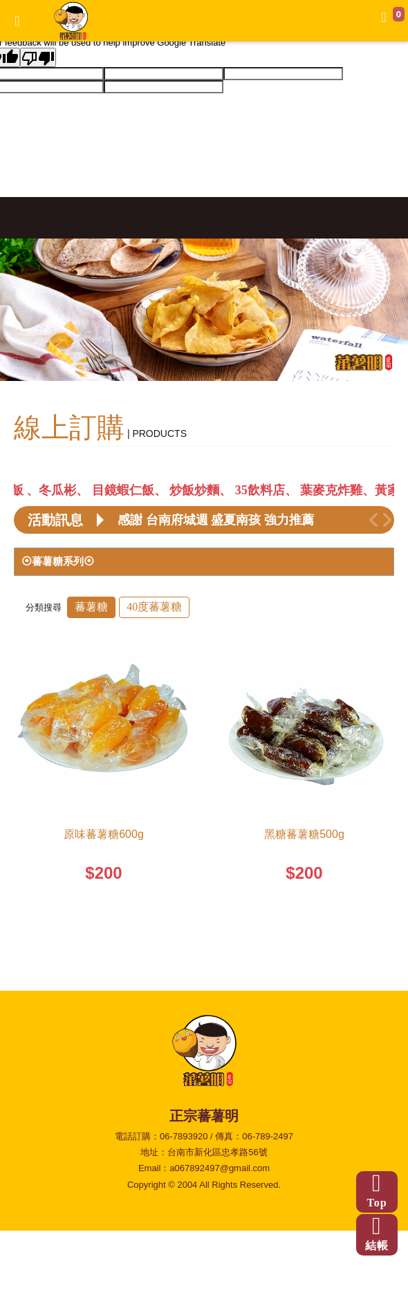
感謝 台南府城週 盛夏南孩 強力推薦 (216, 520)
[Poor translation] (38, 57)
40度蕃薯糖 (154, 607)
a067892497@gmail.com (219, 1168)
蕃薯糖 (91, 607)
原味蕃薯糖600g (104, 834)
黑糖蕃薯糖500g (304, 834)
